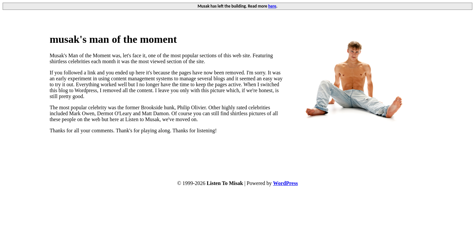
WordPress (285, 183)
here (272, 6)
